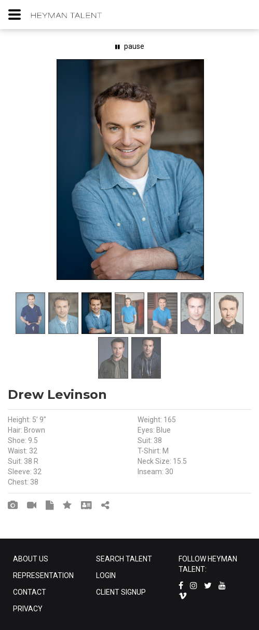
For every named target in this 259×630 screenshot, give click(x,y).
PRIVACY (28, 609)
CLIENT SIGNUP (121, 592)
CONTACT (29, 592)
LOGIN (106, 575)
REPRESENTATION (43, 575)
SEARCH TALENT (124, 559)
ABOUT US (30, 559)
